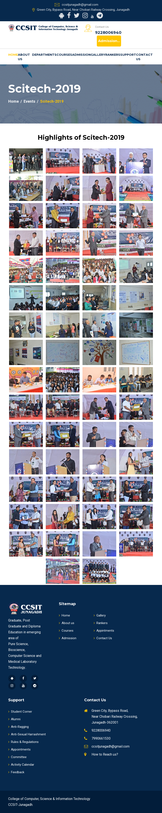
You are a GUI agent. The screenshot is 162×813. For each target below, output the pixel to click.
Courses (64, 55)
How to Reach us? (105, 754)
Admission (81, 55)
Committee (17, 757)
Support (128, 55)
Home (13, 55)
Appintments (104, 630)
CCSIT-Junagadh (20, 805)
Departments (44, 55)
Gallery (98, 55)
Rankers (112, 55)
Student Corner (20, 711)
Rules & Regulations (23, 742)
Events (29, 101)
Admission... (109, 41)
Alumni (14, 719)
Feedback (16, 772)
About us (24, 57)
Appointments (19, 749)
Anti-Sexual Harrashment (27, 734)
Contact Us (144, 57)
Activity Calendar (21, 765)
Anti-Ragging (18, 727)
